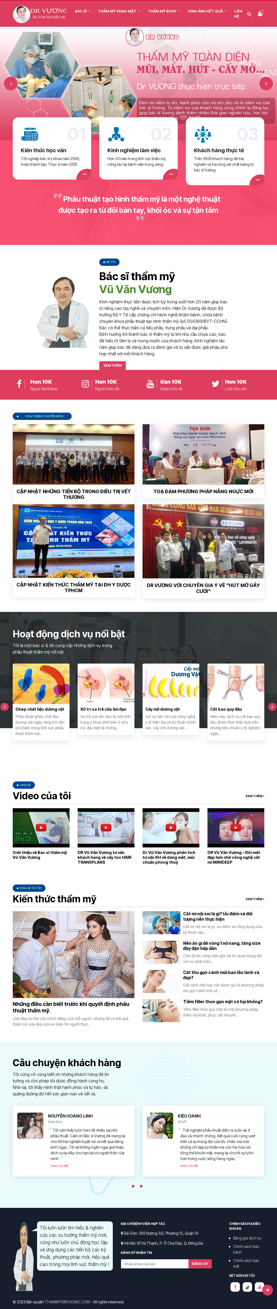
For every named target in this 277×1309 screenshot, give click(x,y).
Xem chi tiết (59, 1166)
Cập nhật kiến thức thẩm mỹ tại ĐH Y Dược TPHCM (74, 588)
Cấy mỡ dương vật (162, 709)
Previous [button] (11, 83)
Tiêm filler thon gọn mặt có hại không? (223, 1001)
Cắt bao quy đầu (226, 709)
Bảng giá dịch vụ (247, 1238)
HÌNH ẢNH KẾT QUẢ (206, 11)
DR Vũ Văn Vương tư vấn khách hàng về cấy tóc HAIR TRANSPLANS (104, 857)
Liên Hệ (238, 14)
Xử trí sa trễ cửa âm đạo (103, 709)
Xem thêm (112, 365)
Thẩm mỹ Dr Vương (40, 14)
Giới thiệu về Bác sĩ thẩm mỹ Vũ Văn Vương (40, 855)
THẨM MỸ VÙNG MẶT (117, 11)
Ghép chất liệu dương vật (39, 709)
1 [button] (133, 1186)
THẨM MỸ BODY (162, 11)
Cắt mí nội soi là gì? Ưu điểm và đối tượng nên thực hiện (217, 916)
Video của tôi (42, 795)
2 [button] (141, 1186)
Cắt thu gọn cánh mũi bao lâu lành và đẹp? (221, 975)
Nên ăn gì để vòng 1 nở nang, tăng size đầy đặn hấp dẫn (221, 945)
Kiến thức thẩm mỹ (54, 898)
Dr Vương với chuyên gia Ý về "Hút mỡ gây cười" (203, 588)
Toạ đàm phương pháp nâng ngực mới (203, 491)
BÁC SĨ (81, 11)
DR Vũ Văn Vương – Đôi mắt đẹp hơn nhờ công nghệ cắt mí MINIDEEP (233, 857)
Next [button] (266, 83)
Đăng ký (200, 1263)
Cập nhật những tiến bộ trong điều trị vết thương (74, 494)
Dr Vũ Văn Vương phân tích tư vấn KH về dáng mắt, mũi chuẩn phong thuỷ (169, 857)
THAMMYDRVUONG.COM (67, 1302)
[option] (138, 83)
